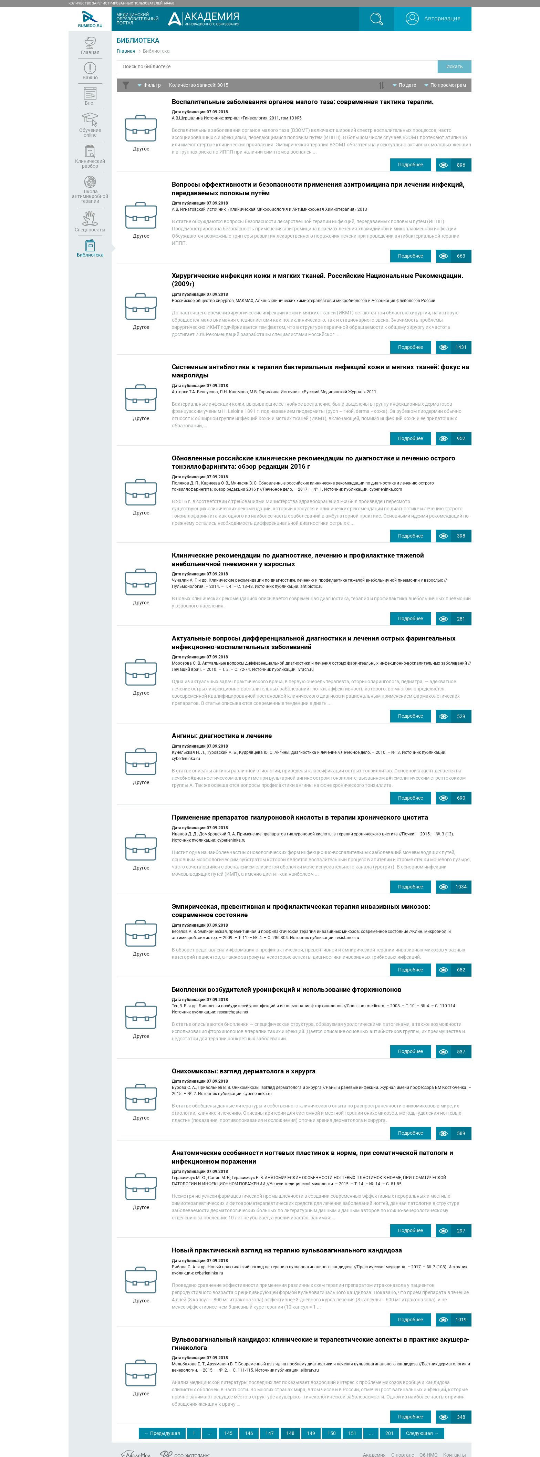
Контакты (454, 1444)
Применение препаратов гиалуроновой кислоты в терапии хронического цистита (300, 811)
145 (228, 1423)
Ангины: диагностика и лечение (222, 731)
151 (352, 1423)
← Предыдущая (162, 1423)
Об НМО (428, 1444)
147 (270, 1423)
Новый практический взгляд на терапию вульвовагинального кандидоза (287, 1241)
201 (389, 1423)
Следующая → (422, 1423)
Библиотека (156, 51)
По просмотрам (448, 85)
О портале (402, 1444)
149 (311, 1423)
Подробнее (409, 164)
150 (332, 1423)
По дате (407, 85)
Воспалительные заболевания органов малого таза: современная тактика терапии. (303, 102)
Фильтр (152, 85)
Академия (374, 1444)
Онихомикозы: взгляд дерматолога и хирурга (243, 1063)
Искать (454, 66)
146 (249, 1423)
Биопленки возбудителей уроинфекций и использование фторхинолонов (286, 982)
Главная (126, 51)
